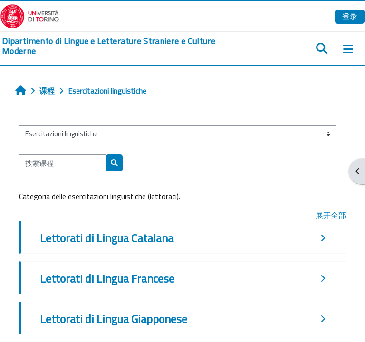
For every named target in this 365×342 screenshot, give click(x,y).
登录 (349, 16)
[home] (121, 46)
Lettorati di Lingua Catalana (106, 238)
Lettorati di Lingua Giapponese (113, 318)
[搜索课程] (62, 162)
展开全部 (331, 215)
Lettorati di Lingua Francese (107, 278)
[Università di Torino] (29, 15)
